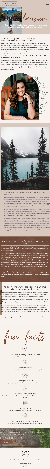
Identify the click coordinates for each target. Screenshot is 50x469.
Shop (15, 460)
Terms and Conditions (35, 460)
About (11, 460)
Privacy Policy (26, 460)
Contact (19, 460)
